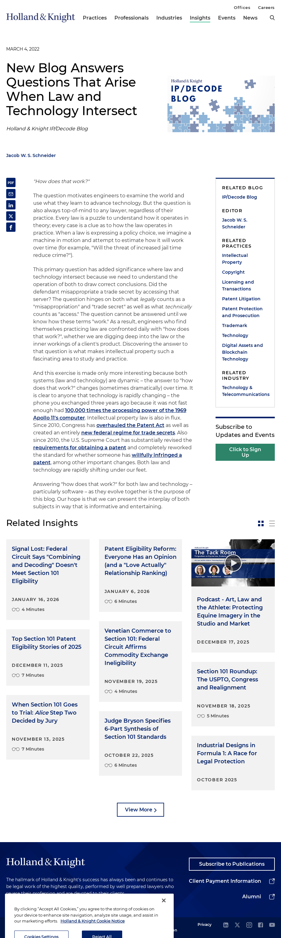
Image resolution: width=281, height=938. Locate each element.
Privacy (205, 924)
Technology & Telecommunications (245, 391)
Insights (200, 18)
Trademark (234, 325)
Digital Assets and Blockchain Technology (242, 352)
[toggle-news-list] (272, 523)
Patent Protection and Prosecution (242, 312)
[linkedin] (225, 925)
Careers (266, 7)
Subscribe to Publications (232, 864)
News (250, 18)
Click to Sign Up (245, 452)
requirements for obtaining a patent (79, 448)
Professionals (131, 18)
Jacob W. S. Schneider (31, 155)
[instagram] (249, 925)
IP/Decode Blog (239, 197)
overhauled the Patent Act (130, 425)
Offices (242, 7)
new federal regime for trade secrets (128, 433)
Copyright (233, 272)
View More (138, 810)
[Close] (164, 908)
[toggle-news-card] (261, 523)
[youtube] (272, 925)
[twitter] (237, 925)
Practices (95, 18)
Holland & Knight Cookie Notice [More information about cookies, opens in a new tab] (92, 928)
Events (226, 18)
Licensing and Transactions (238, 285)
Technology (235, 335)
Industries (169, 18)
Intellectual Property (235, 259)
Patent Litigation (241, 299)
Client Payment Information (225, 881)
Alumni (251, 897)
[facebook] (260, 925)
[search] (272, 17)
